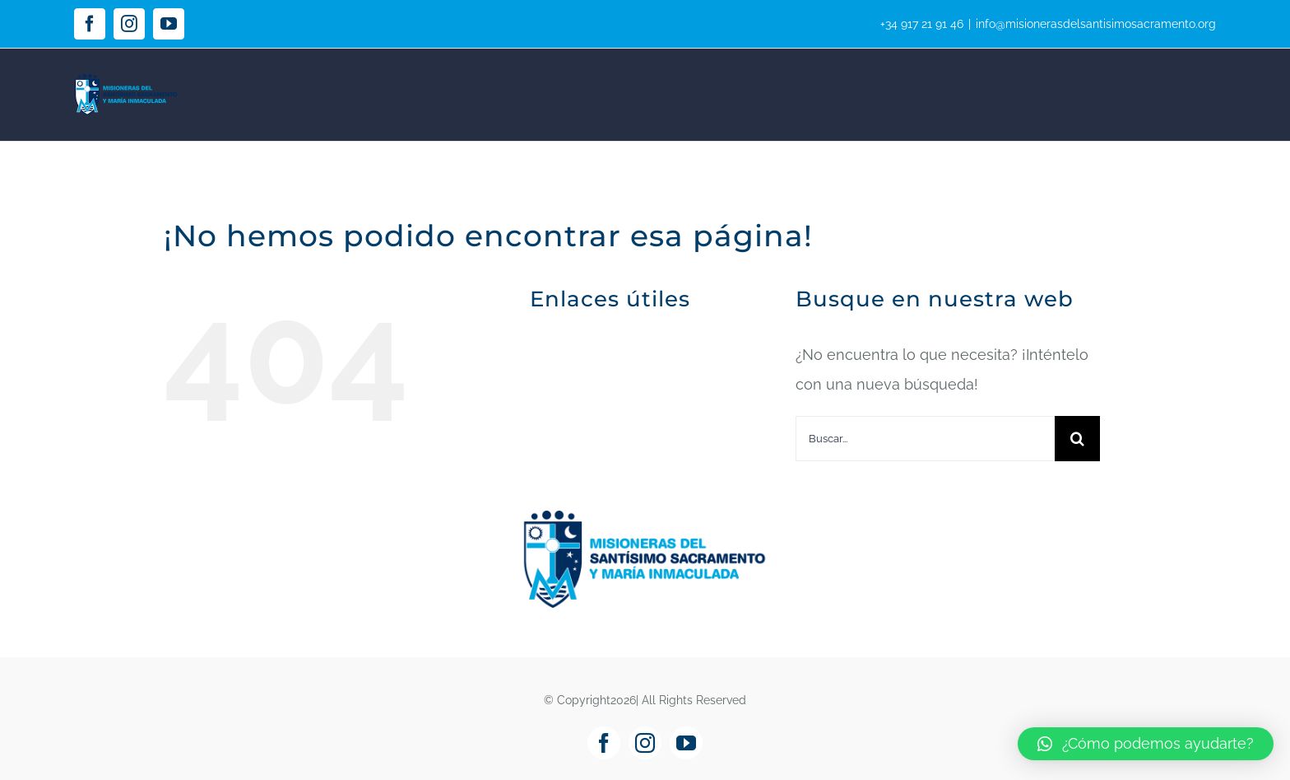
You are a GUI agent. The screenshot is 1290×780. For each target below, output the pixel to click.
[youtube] (686, 742)
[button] (1146, 743)
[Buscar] (1077, 438)
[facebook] (603, 742)
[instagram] (645, 742)
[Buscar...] (925, 438)
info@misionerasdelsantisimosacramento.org (1096, 23)
